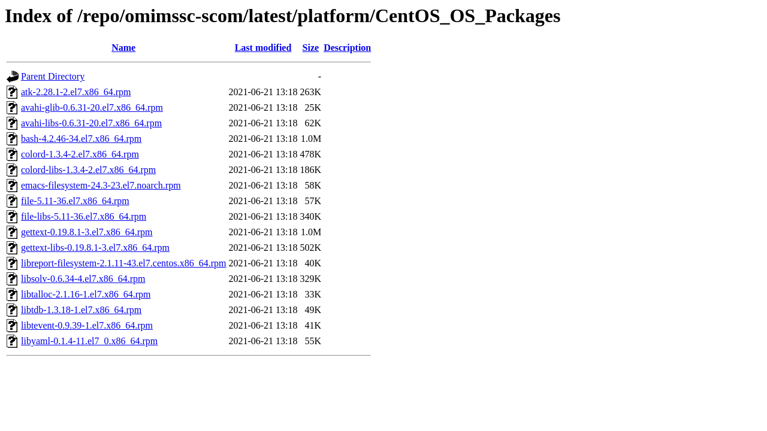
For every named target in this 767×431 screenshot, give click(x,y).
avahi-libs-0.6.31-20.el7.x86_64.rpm (91, 123)
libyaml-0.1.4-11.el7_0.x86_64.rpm (89, 341)
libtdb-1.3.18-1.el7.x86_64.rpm (81, 310)
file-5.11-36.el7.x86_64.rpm (75, 201)
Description (347, 48)
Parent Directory (52, 76)
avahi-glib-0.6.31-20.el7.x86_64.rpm (92, 107)
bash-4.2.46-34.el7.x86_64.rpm (81, 138)
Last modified (263, 48)
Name (123, 48)
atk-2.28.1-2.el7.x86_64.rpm (76, 92)
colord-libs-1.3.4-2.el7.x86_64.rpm (88, 170)
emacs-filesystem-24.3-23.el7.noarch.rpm (101, 185)
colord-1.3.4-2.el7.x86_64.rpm (80, 154)
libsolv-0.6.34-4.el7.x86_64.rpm (83, 279)
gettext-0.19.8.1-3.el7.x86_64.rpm (87, 232)
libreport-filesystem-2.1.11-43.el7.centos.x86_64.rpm (123, 263)
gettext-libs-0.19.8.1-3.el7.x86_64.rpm (95, 247)
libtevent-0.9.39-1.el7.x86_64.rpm (87, 325)
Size (311, 48)
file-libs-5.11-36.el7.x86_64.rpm (83, 216)
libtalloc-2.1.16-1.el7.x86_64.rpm (85, 294)
